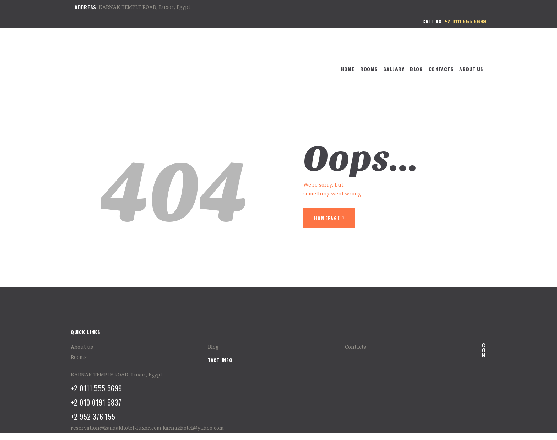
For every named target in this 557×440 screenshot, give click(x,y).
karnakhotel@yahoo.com (193, 428)
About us (82, 347)
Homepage (327, 218)
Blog (213, 347)
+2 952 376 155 (93, 416)
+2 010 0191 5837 (96, 402)
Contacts (355, 347)
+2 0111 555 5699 (96, 388)
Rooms (79, 357)
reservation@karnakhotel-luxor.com (116, 428)
